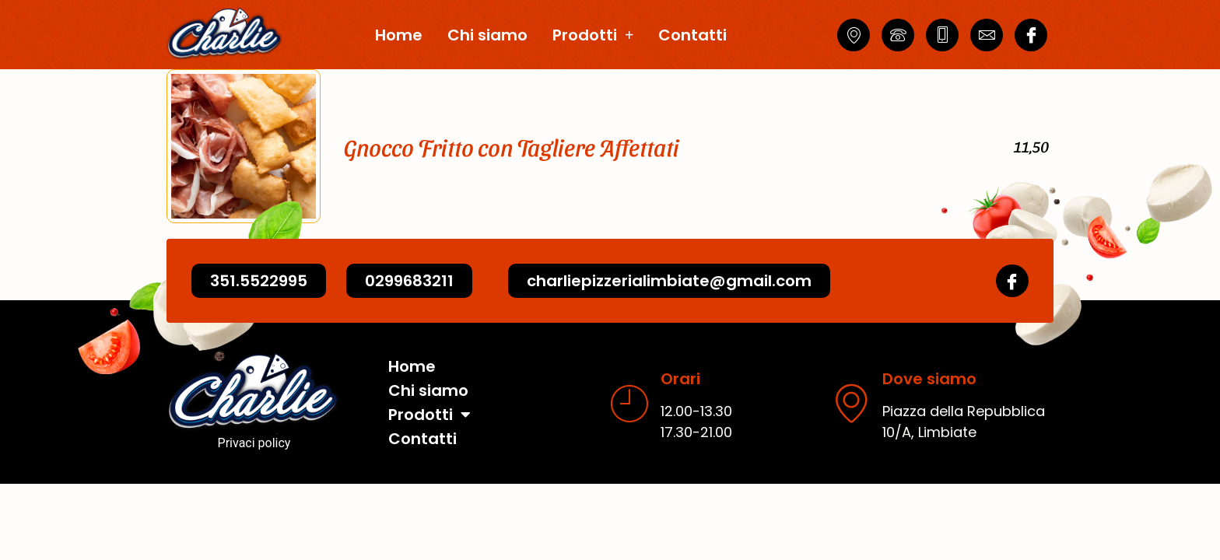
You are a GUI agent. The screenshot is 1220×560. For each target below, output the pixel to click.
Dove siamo (929, 379)
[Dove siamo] (851, 402)
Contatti (692, 35)
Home (398, 35)
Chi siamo (487, 35)
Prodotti (592, 35)
